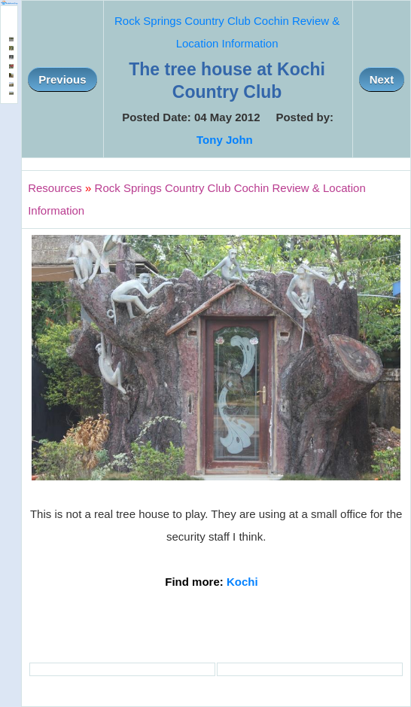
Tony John (224, 139)
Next (382, 79)
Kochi (242, 581)
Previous (62, 79)
